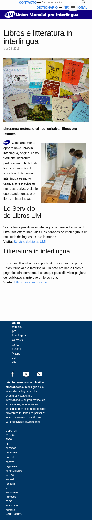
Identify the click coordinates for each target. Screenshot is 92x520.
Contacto (17, 340)
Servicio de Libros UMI (30, 241)
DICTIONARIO (47, 7)
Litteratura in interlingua (30, 282)
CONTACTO (28, 2)
